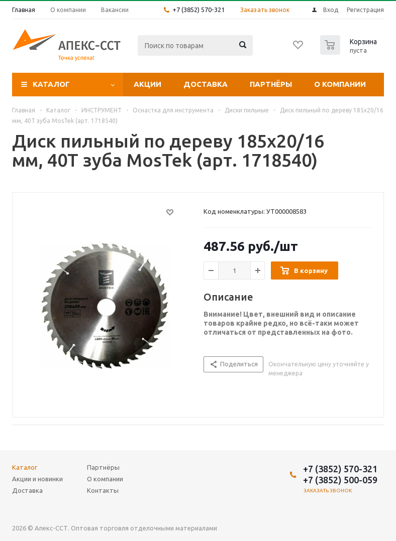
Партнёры (271, 84)
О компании (340, 84)
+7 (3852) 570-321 (198, 9)
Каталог (51, 84)
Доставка (205, 84)
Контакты (103, 490)
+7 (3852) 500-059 (340, 480)
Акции (147, 84)
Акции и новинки (37, 478)
